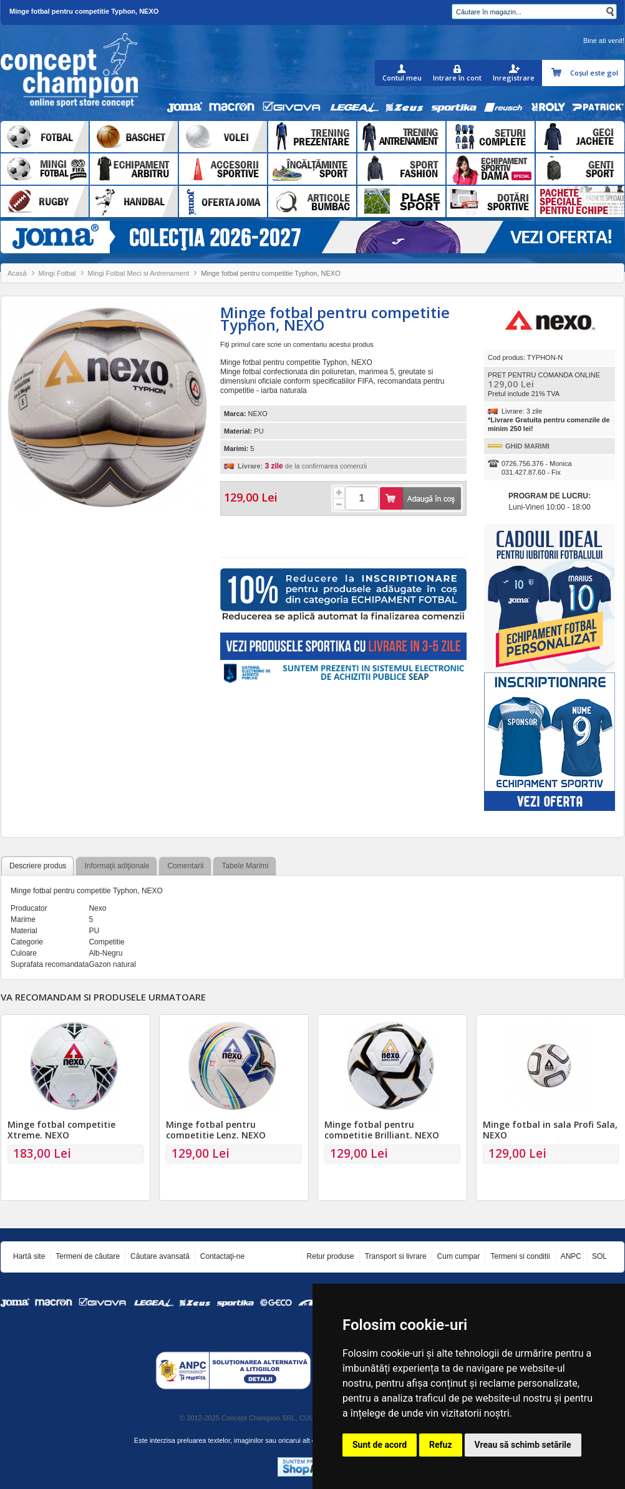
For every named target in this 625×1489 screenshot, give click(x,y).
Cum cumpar (458, 1256)
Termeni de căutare (88, 1256)
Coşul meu (558, 73)
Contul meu (402, 77)
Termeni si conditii (520, 1256)
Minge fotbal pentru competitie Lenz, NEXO (216, 1129)
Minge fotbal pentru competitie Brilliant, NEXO (381, 1129)
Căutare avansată (160, 1256)
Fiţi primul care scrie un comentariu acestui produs (297, 344)
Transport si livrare (396, 1256)
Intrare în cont (457, 77)
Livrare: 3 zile (521, 411)
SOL (599, 1256)
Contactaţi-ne (222, 1256)
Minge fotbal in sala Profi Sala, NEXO (550, 1129)
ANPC (571, 1256)
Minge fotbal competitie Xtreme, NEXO (61, 1129)
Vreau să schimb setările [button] (523, 1445)
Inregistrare (514, 77)
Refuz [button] (440, 1445)
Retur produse (330, 1256)
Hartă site (29, 1256)
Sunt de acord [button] (379, 1445)
